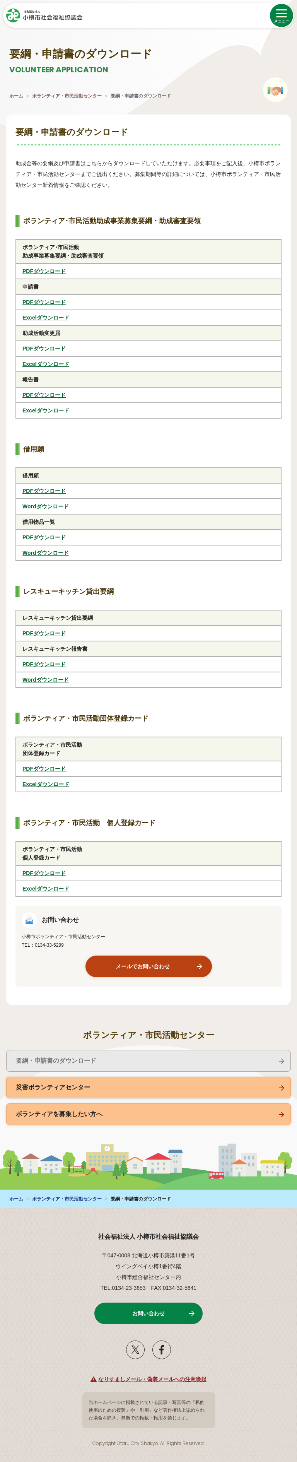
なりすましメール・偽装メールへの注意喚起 (152, 1379)
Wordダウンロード (54, 506)
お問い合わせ (148, 1313)
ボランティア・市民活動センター (67, 96)
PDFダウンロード (52, 271)
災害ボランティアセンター (53, 1087)
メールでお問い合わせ (143, 966)
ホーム (16, 96)
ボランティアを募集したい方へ (59, 1114)
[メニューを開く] (281, 15)
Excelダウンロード (54, 318)
